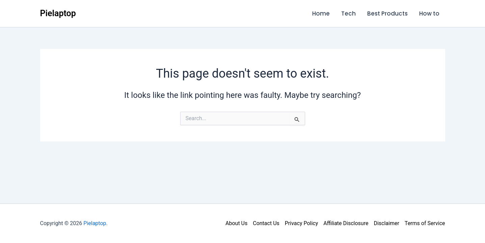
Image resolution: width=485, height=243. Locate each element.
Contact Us (266, 223)
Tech (348, 13)
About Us (236, 223)
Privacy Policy (301, 223)
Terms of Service (425, 223)
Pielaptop (58, 13)
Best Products (387, 13)
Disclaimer (386, 223)
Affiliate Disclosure (345, 223)
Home (321, 13)
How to (429, 13)
